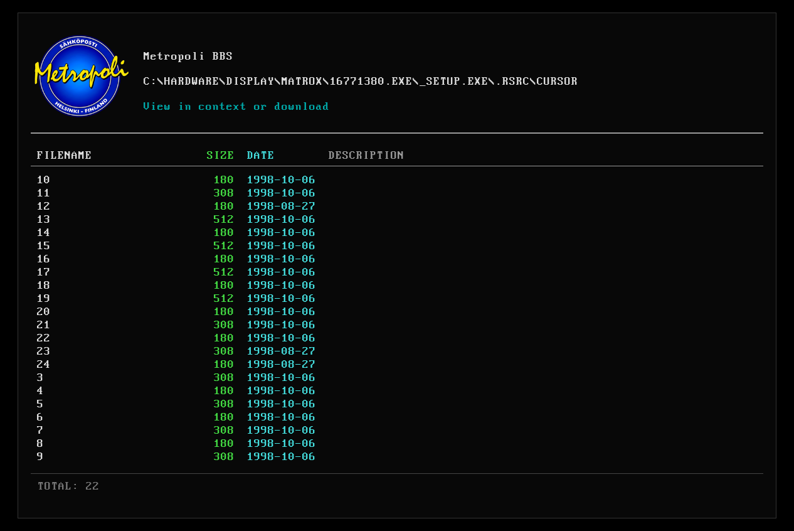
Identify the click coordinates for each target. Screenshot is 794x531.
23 (44, 351)
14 (44, 233)
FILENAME (64, 155)
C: (150, 81)
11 (44, 193)
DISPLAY (250, 81)
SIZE (221, 155)
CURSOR (557, 81)
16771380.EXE (371, 81)
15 (44, 246)
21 (44, 325)
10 (44, 180)
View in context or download (237, 106)
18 (44, 285)
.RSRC (512, 81)
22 (44, 338)
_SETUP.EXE (454, 81)
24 (44, 364)
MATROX (302, 81)
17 (44, 272)
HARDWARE (192, 81)
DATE (261, 155)
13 (44, 219)
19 (44, 298)
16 (44, 259)
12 (44, 206)
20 (44, 312)
